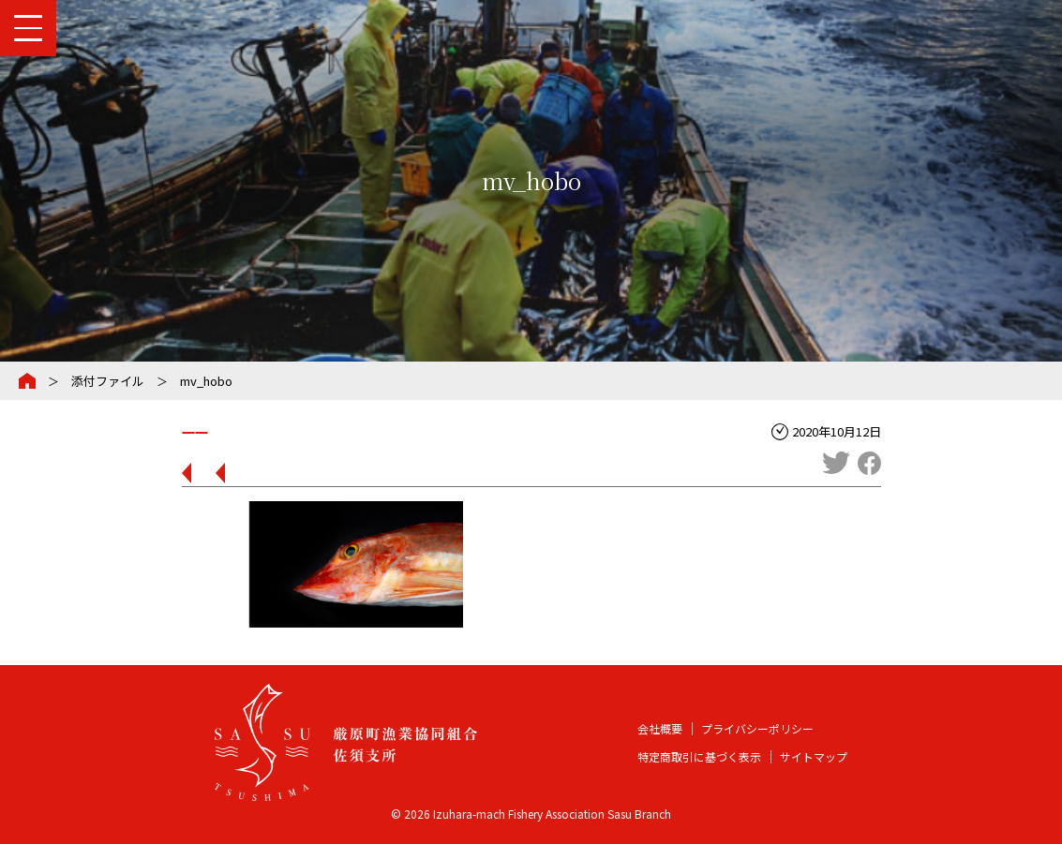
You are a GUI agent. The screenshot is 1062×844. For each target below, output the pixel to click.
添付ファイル (107, 381)
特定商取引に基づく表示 (699, 756)
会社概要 (659, 728)
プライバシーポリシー (757, 728)
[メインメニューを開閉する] (28, 28)
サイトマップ (813, 756)
